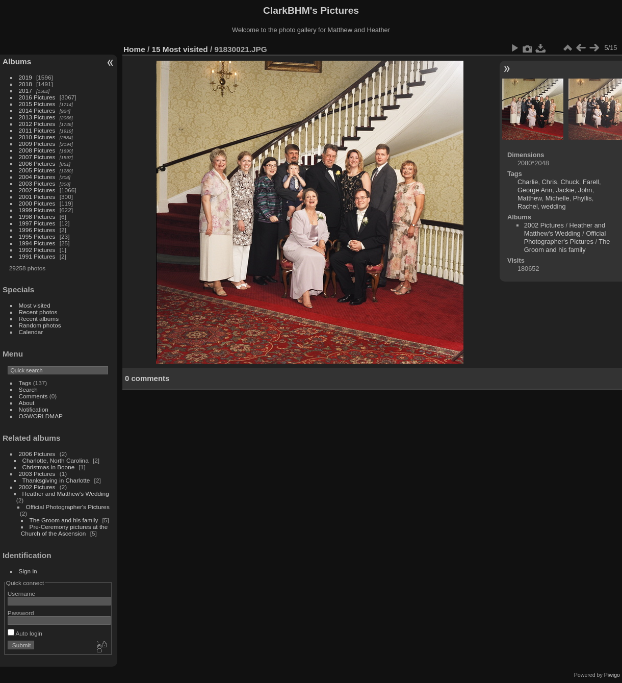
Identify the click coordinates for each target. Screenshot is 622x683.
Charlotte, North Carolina (55, 460)
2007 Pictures (37, 157)
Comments (33, 396)
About (27, 402)
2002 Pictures (37, 190)
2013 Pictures (37, 117)
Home (134, 49)
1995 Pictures (37, 236)
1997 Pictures (37, 223)
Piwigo (612, 675)
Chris (549, 182)
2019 (25, 77)
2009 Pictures (37, 143)
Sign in (28, 571)
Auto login (25, 633)
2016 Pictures (37, 97)
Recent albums (39, 318)
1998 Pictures (37, 216)
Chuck (570, 182)
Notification (33, 409)
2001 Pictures (37, 196)
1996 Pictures (37, 229)
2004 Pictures (37, 176)
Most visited (34, 305)
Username (21, 593)
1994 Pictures (37, 243)
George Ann (534, 190)
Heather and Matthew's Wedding (65, 493)
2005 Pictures (37, 170)
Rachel (527, 206)
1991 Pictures (37, 256)
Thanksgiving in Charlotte (56, 480)
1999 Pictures (37, 210)
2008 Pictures (37, 150)
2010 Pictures (37, 137)
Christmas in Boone (48, 467)
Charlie (527, 182)
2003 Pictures (37, 183)
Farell (591, 182)
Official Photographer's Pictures (68, 506)
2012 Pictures (37, 123)
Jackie (565, 190)
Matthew (529, 198)
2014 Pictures (37, 110)
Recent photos (38, 312)
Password (21, 613)
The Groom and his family (64, 520)
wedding (553, 206)
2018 (25, 84)
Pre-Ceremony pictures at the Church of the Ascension (64, 530)
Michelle (557, 198)
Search (28, 389)
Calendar (31, 331)
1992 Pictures (37, 249)
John (585, 190)
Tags (25, 383)
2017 (25, 90)
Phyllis (582, 198)
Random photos (40, 325)
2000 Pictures (37, 203)
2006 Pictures (37, 163)
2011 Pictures (37, 130)
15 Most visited (180, 49)
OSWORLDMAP (41, 416)
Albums (17, 61)
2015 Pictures (37, 103)
